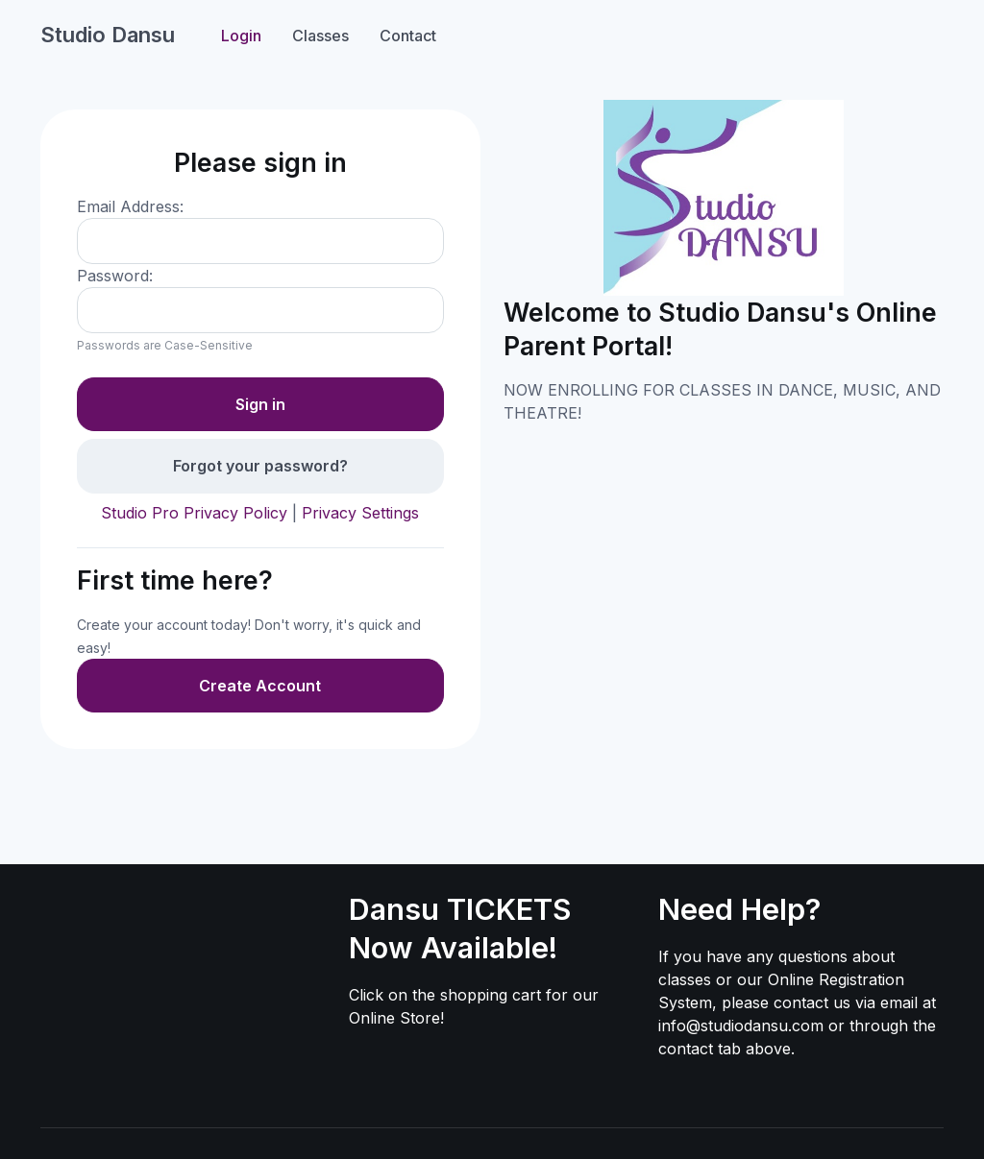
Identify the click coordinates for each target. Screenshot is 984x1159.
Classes (320, 35)
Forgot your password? (260, 465)
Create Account (260, 685)
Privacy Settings (360, 512)
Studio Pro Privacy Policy (194, 512)
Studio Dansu (107, 34)
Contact (408, 35)
